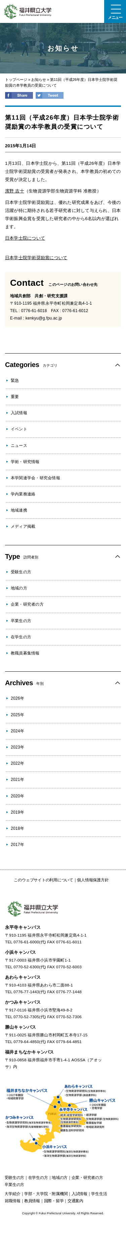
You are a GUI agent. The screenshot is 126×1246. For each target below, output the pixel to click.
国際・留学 (54, 1200)
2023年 (17, 747)
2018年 (17, 828)
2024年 (17, 731)
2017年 (17, 844)
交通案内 (75, 1200)
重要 (15, 396)
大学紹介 (12, 1193)
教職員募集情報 (25, 653)
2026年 (17, 698)
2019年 (17, 812)
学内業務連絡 (23, 494)
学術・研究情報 (25, 461)
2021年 (17, 779)
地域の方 (19, 588)
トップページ (16, 80)
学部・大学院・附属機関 (46, 1193)
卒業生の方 (21, 620)
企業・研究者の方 (27, 604)
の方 (14, 1177)
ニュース (19, 445)
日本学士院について (25, 238)
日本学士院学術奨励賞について (36, 257)
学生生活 (99, 1193)
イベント (19, 429)
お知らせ (38, 80)
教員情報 (32, 1200)
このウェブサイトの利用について (43, 880)
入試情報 (19, 413)
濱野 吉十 (14, 190)
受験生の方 (21, 572)
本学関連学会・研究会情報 (35, 478)
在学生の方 (21, 637)
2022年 (17, 763)
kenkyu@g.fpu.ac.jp (44, 318)
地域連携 (19, 510)
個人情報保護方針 (93, 880)
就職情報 (12, 1200)
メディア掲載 (23, 526)
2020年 (17, 796)
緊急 (15, 380)
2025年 (17, 714)
